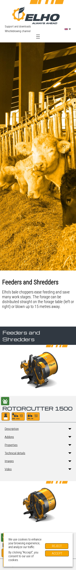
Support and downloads (18, 26)
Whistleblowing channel (18, 31)
